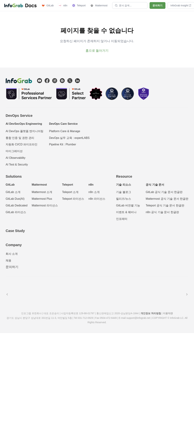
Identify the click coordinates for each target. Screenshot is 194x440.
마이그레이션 (14, 151)
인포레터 (121, 218)
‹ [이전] (7, 294)
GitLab (47, 5)
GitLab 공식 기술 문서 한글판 (164, 192)
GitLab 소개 (13, 192)
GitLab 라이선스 (16, 212)
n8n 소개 (93, 192)
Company (14, 245)
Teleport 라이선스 (73, 198)
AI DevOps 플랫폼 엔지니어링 (24, 131)
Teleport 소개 (70, 192)
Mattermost (98, 5)
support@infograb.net (138, 318)
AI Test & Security (17, 164)
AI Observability (15, 157)
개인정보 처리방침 (151, 313)
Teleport (79, 5)
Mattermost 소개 (42, 192)
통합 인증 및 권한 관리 (20, 137)
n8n (62, 5)
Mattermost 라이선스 (45, 205)
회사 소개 (12, 253)
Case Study (15, 231)
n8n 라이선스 (96, 198)
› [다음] (187, 294)
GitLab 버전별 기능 (128, 205)
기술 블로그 (123, 192)
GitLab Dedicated (17, 205)
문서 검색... (123, 5)
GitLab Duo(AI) (15, 198)
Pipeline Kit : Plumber (62, 144)
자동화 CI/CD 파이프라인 (21, 144)
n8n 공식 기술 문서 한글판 (162, 212)
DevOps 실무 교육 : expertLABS (69, 137)
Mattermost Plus (42, 198)
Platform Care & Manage (64, 131)
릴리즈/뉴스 (123, 198)
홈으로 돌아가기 (97, 50)
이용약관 (168, 313)
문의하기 (157, 5)
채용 (8, 260)
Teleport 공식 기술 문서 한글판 (165, 205)
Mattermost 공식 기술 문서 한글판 (167, 198)
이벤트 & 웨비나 (126, 212)
